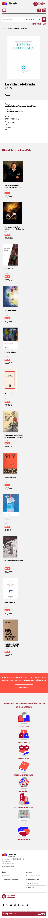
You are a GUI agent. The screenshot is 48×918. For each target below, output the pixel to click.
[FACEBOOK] (3, 905)
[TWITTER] (7, 905)
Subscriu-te (24, 687)
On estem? (5, 876)
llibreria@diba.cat (8, 866)
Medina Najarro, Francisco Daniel (18, 106)
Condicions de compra (33, 876)
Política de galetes (32, 883)
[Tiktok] (27, 905)
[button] (44, 10)
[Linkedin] (19, 905)
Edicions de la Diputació (10, 880)
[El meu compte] (39, 10)
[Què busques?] (13, 19)
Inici (3, 28)
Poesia (7, 95)
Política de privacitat (32, 880)
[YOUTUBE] (11, 905)
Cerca (38, 24)
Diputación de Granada (14, 111)
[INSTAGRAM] (15, 905)
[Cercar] (44, 19)
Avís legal (29, 872)
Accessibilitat (30, 887)
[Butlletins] (23, 905)
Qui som (4, 872)
